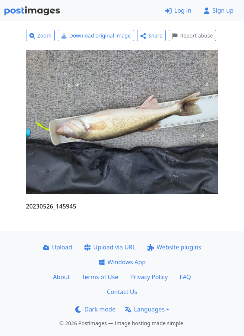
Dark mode (95, 309)
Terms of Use (100, 277)
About (61, 277)
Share (151, 35)
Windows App (122, 262)
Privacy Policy (149, 277)
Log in (178, 10)
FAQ (185, 277)
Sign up (218, 10)
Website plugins (174, 247)
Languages (145, 309)
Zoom (40, 35)
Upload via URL (110, 247)
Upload (57, 247)
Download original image (96, 35)
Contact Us (122, 292)
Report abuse (192, 35)
